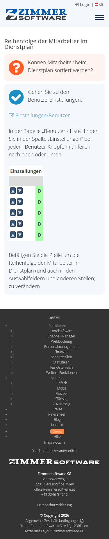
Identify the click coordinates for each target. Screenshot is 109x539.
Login (82, 4)
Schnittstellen (61, 357)
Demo (57, 431)
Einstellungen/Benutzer (39, 115)
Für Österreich (61, 367)
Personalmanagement (61, 346)
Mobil (61, 388)
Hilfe (57, 436)
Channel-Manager (62, 336)
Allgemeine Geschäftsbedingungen (54, 520)
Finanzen (61, 351)
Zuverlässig (61, 403)
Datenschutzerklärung (54, 505)
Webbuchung (61, 341)
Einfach (61, 383)
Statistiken (61, 362)
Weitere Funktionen (61, 372)
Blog (57, 419)
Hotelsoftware (62, 330)
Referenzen (57, 414)
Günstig (61, 398)
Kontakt (57, 424)
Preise (57, 409)
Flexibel (61, 393)
